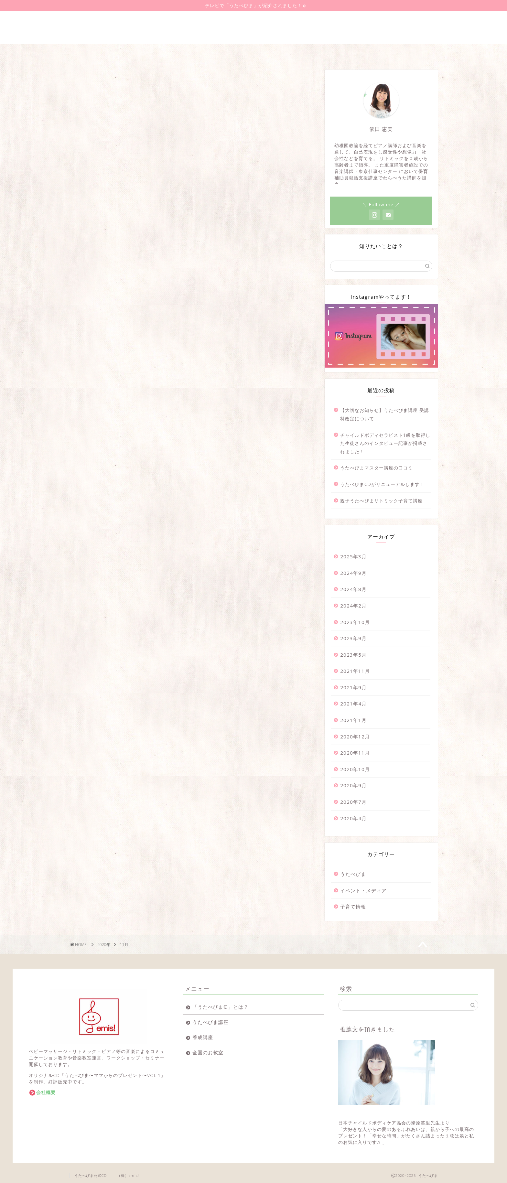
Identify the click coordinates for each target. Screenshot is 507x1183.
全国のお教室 (253, 53)
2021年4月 (353, 703)
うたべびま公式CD (90, 1175)
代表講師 (359, 53)
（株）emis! (128, 1175)
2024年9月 (353, 573)
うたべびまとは (95, 53)
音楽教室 (306, 53)
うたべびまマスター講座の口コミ (376, 468)
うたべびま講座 (148, 53)
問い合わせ (411, 53)
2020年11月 (355, 752)
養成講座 (201, 53)
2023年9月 (353, 638)
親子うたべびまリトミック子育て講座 (381, 501)
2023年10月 (355, 622)
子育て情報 (353, 906)
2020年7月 (353, 802)
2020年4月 (353, 818)
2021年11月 (355, 671)
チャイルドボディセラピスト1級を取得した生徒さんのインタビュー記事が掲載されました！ (385, 443)
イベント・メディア (363, 890)
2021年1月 (353, 720)
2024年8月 (353, 589)
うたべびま (353, 874)
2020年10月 (355, 769)
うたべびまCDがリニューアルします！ (382, 484)
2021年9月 (353, 687)
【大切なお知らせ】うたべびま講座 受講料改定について (384, 414)
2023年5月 (353, 654)
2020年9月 (353, 785)
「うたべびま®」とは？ (220, 1007)
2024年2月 (353, 605)
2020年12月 (355, 736)
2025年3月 (353, 556)
